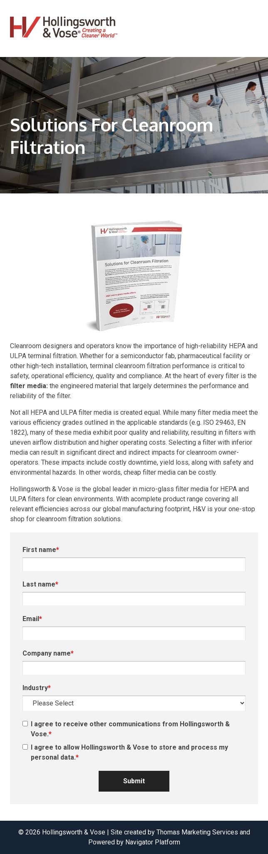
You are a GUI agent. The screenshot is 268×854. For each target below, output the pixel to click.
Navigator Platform (152, 842)
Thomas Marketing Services (197, 832)
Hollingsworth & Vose (73, 832)
